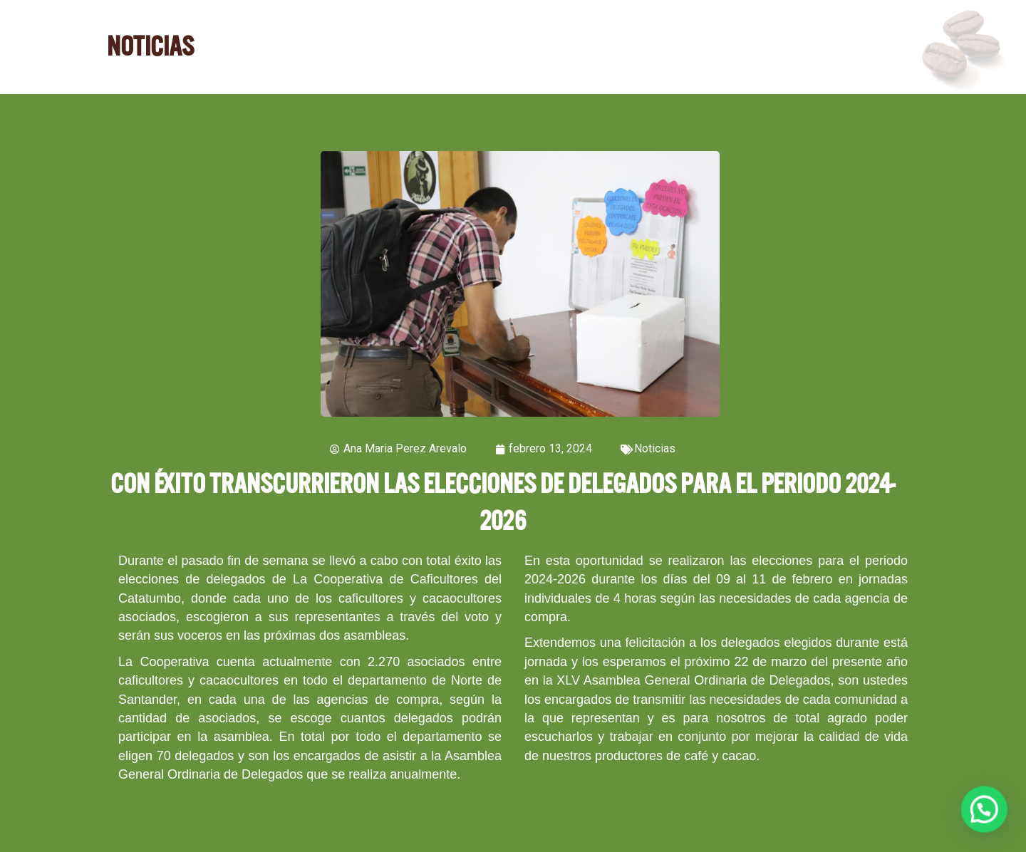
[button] (987, 819)
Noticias (654, 448)
